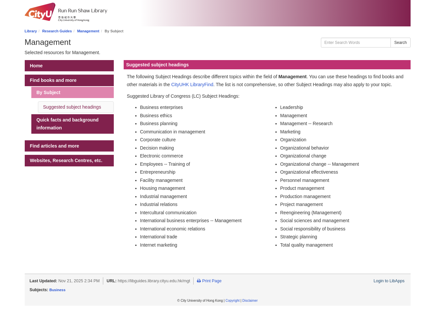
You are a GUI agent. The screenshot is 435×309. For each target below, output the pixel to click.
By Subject (48, 92)
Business (57, 290)
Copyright (233, 300)
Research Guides (57, 31)
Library (31, 31)
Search (400, 42)
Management (88, 31)
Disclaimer (250, 300)
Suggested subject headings (72, 107)
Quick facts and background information (68, 124)
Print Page (209, 281)
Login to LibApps (389, 281)
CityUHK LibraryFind (192, 84)
